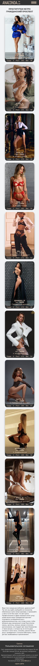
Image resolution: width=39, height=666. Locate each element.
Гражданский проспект (21, 58)
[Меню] (33, 2)
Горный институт (20, 600)
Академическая (21, 107)
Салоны (19, 643)
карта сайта (19, 664)
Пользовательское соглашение (19, 646)
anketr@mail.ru (26, 661)
